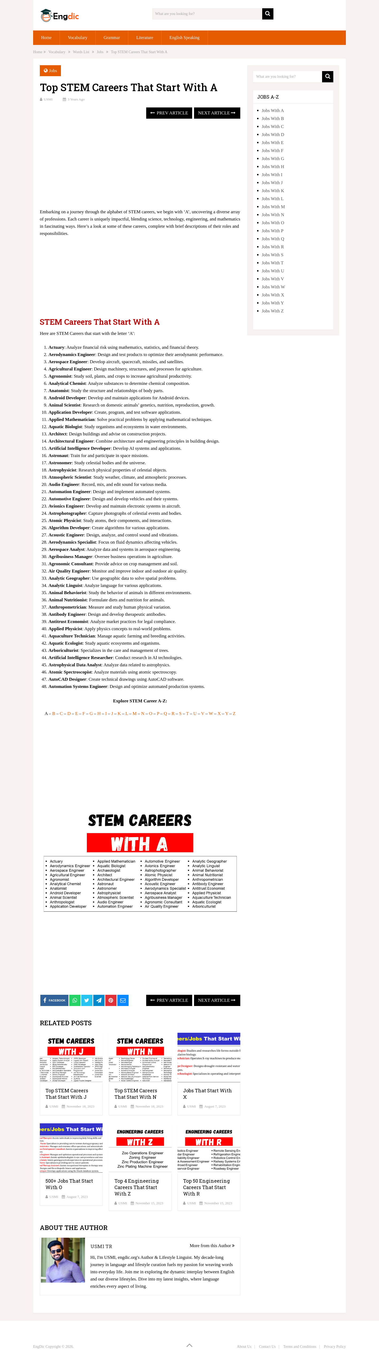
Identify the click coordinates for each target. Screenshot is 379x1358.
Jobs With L (273, 198)
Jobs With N (273, 214)
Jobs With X (273, 294)
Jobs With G (273, 158)
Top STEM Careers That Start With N (135, 1093)
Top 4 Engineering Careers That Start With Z (136, 1187)
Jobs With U (273, 270)
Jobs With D (273, 134)
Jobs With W (273, 286)
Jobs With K (273, 190)
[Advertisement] (140, 164)
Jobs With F (272, 150)
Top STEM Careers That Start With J (66, 1093)
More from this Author (212, 1245)
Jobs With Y (273, 302)
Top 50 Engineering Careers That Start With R (206, 1187)
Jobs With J (272, 182)
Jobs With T (273, 262)
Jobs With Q (273, 238)
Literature (144, 37)
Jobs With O (273, 222)
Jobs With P (272, 230)
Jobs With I (272, 174)
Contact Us (267, 1347)
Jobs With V (273, 278)
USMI (48, 99)
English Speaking (184, 37)
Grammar (112, 37)
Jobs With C (273, 126)
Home (46, 37)
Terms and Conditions (299, 1347)
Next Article (216, 112)
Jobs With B (273, 118)
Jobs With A (273, 110)
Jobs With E (273, 142)
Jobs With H (273, 166)
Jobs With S (272, 254)
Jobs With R (273, 246)
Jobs (53, 70)
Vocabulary (77, 37)
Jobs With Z (273, 311)
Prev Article (169, 112)
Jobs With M (273, 206)
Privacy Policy (335, 1347)
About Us (244, 1347)
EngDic (39, 1347)
